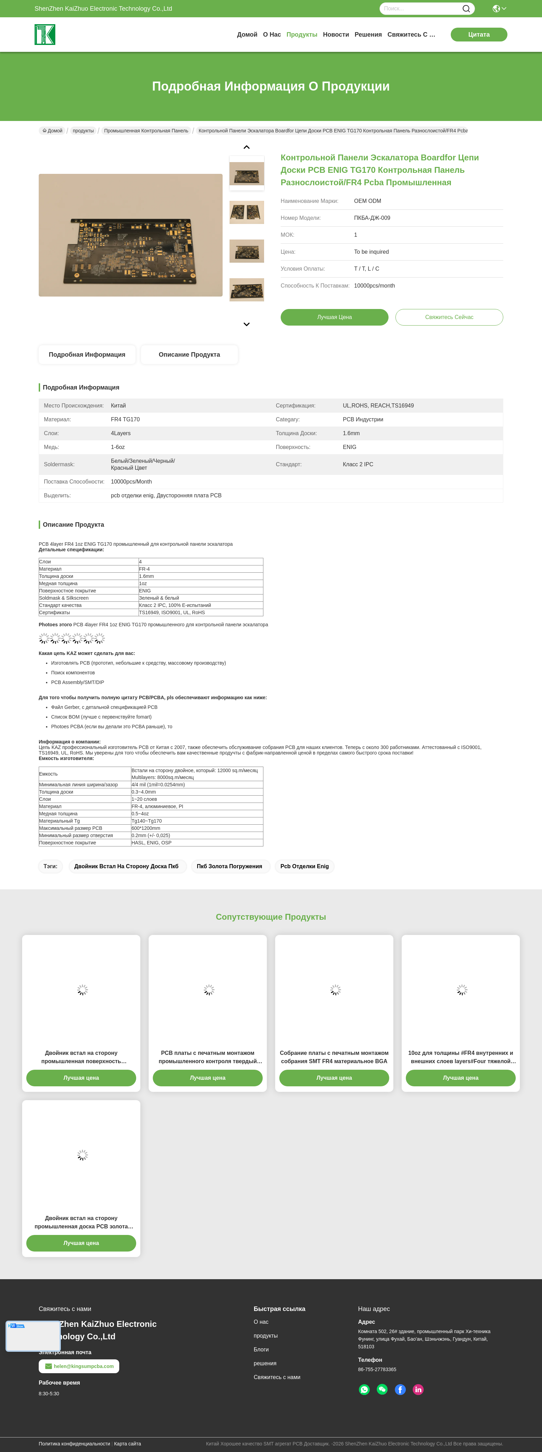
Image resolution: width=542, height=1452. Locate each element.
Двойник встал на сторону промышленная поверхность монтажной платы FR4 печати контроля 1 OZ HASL (81, 1058)
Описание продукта (189, 354)
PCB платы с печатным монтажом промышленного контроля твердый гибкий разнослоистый (208, 1058)
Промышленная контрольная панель (146, 130)
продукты (302, 34)
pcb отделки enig (304, 866)
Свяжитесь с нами (413, 34)
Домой (247, 34)
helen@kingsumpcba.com (79, 1366)
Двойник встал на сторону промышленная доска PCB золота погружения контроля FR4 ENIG (81, 1223)
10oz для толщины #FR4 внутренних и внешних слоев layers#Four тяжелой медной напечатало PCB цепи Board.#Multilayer (460, 1058)
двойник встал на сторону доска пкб (126, 866)
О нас (272, 34)
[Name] (466, 8)
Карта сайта (127, 1443)
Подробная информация (87, 354)
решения (368, 34)
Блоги (261, 1349)
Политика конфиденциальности (74, 1443)
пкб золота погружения (229, 866)
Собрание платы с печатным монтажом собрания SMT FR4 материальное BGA (334, 1057)
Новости (336, 34)
